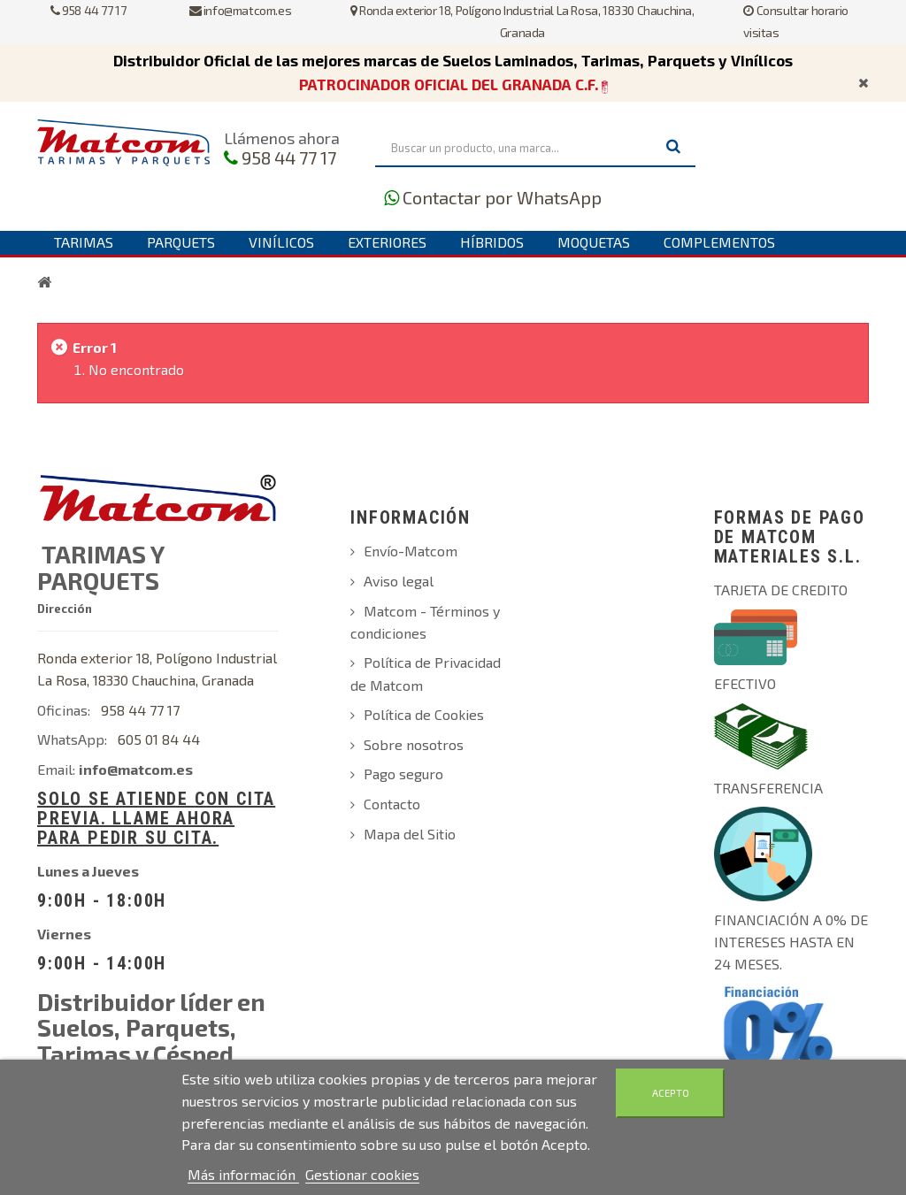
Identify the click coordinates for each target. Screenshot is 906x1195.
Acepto (670, 1093)
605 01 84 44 (159, 739)
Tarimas (83, 242)
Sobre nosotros (414, 744)
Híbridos (492, 242)
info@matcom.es (240, 10)
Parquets (181, 242)
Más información (243, 1174)
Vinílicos (281, 242)
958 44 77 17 (88, 10)
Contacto (392, 803)
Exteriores (387, 242)
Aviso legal (399, 580)
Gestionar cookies (362, 1174)
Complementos (719, 242)
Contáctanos (101, 265)
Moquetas (593, 242)
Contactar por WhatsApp (502, 197)
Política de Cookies (424, 714)
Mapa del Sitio (410, 833)
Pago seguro (403, 773)
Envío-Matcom (410, 550)
